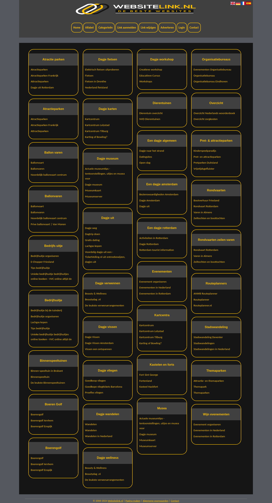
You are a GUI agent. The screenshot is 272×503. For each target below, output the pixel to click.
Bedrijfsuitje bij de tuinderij (46, 310)
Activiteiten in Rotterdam (153, 238)
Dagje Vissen (92, 337)
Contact (194, 27)
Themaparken (201, 392)
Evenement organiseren (152, 281)
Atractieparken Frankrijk (44, 75)
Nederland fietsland (96, 87)
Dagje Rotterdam (149, 244)
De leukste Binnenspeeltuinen (48, 382)
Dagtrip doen (92, 234)
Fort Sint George (148, 374)
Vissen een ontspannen (98, 349)
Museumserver (93, 196)
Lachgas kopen (39, 322)
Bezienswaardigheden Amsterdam (158, 194)
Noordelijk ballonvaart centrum (49, 174)
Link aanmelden (126, 27)
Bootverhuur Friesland (206, 200)
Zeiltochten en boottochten (209, 218)
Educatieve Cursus (149, 75)
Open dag (144, 162)
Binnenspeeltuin (40, 377)
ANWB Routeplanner (205, 293)
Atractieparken (39, 69)
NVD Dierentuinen (149, 119)
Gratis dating (92, 240)
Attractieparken (40, 81)
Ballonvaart (37, 162)
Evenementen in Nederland (155, 287)
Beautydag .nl (93, 299)
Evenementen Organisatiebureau (212, 69)
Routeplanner (201, 299)
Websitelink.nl (115, 500)
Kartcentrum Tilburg (96, 131)
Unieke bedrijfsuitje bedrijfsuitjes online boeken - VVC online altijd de (51, 276)
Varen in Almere (203, 212)
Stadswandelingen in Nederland (212, 349)
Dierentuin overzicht (151, 113)
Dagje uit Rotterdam (42, 87)
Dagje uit (144, 206)
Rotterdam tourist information (156, 250)
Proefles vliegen (94, 392)
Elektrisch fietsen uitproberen (102, 69)
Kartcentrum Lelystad (97, 125)
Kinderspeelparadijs (205, 150)
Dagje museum (93, 184)
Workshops (145, 81)
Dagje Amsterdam (149, 200)
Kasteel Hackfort (148, 386)
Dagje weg (91, 228)
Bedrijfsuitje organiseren (45, 256)
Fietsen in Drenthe (95, 81)
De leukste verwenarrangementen (104, 305)
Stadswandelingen (204, 343)
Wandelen (91, 424)
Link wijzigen (148, 27)
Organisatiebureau (204, 75)
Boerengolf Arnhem (42, 420)
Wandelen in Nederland (98, 436)
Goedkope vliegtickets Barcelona (103, 386)
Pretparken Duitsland (206, 162)
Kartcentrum (92, 119)
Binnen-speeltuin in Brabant (47, 370)
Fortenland (145, 380)
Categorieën (105, 27)
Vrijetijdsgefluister (204, 168)
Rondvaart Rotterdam (206, 206)
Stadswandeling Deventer (208, 337)
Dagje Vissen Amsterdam (99, 343)
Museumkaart (93, 190)
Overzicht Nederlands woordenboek (214, 113)
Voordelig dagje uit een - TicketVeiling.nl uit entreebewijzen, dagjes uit (105, 256)
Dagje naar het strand (151, 150)
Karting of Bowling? (96, 137)
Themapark (200, 386)
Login (182, 27)
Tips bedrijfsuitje (40, 268)
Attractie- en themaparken (209, 380)
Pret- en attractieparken (207, 156)
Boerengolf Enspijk (41, 426)
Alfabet (89, 27)
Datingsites (145, 156)
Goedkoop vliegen (95, 380)
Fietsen (89, 75)
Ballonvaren (37, 168)
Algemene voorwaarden (155, 500)
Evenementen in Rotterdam (155, 293)
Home (76, 27)
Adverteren (167, 27)
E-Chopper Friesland (42, 261)
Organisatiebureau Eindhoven (211, 81)
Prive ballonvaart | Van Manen (48, 224)
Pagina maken (132, 500)
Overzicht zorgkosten (206, 119)
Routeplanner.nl (203, 305)
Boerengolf (37, 414)
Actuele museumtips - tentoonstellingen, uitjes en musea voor (105, 173)
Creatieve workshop (150, 69)
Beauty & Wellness (96, 293)
